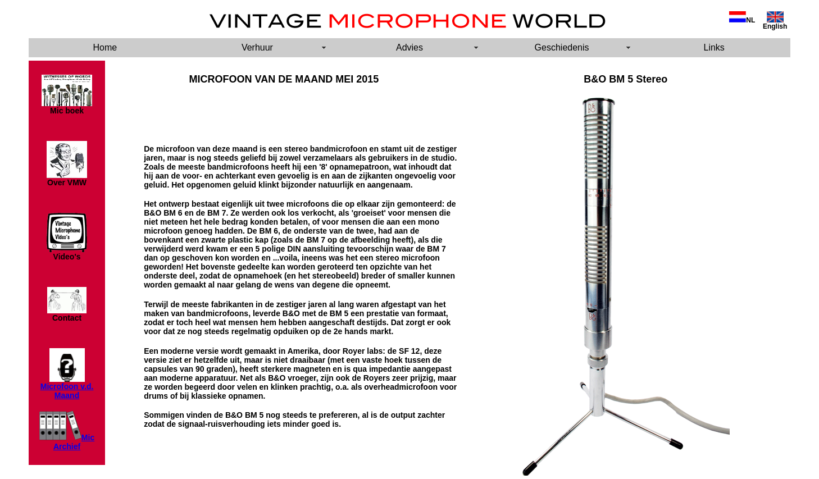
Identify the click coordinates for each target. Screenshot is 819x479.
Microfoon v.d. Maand (67, 391)
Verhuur (257, 47)
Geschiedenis (562, 47)
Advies (409, 47)
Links (714, 47)
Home (105, 47)
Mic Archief (73, 442)
